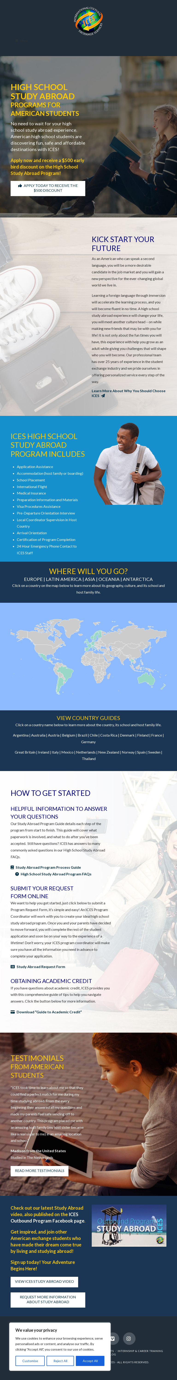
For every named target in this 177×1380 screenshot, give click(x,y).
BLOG (112, 1354)
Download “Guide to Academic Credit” (46, 1012)
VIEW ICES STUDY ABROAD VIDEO (44, 1281)
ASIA (89, 579)
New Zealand (108, 752)
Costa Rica (108, 735)
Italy (55, 752)
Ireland (43, 752)
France (156, 735)
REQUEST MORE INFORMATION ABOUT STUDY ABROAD (48, 1299)
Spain (141, 752)
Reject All (60, 1361)
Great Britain (25, 752)
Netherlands (86, 752)
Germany (88, 742)
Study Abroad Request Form (38, 966)
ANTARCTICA (138, 579)
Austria (53, 735)
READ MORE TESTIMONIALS (39, 1170)
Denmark (127, 735)
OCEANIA (108, 579)
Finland (143, 735)
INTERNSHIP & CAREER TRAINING (140, 1350)
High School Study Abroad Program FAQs (53, 874)
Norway (128, 752)
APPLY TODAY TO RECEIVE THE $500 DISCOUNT (48, 187)
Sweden (154, 752)
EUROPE (33, 579)
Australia (38, 735)
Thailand (89, 758)
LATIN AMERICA (63, 579)
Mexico (67, 752)
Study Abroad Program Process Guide (46, 867)
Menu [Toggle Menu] (21, 40)
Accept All (90, 1361)
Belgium (68, 735)
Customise (30, 1361)
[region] (60, 1347)
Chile (94, 735)
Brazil (82, 735)
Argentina (21, 735)
